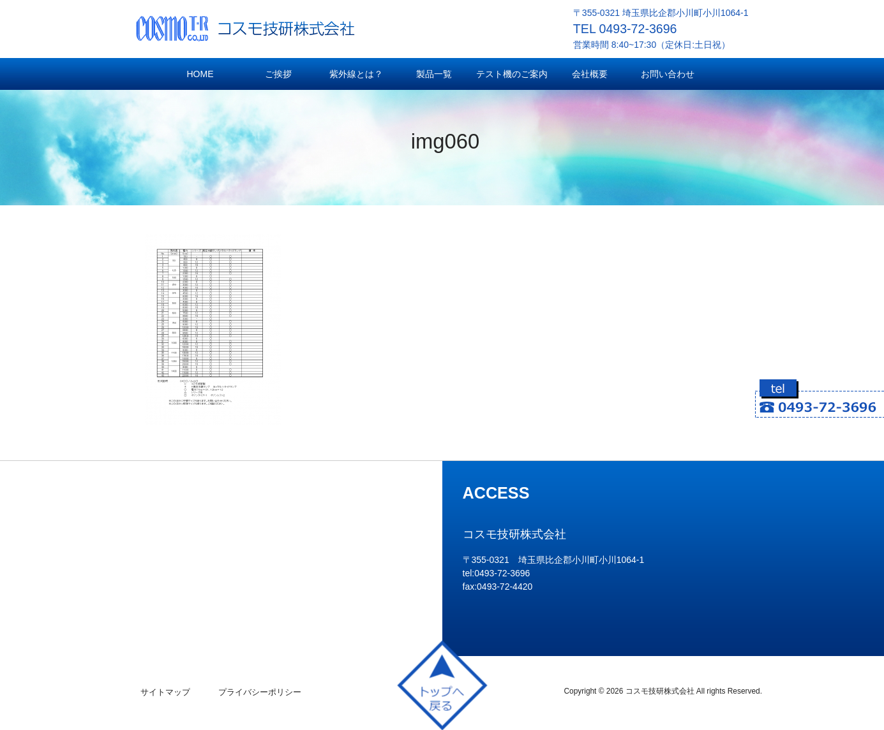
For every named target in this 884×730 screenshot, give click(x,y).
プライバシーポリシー (259, 692)
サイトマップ (165, 692)
